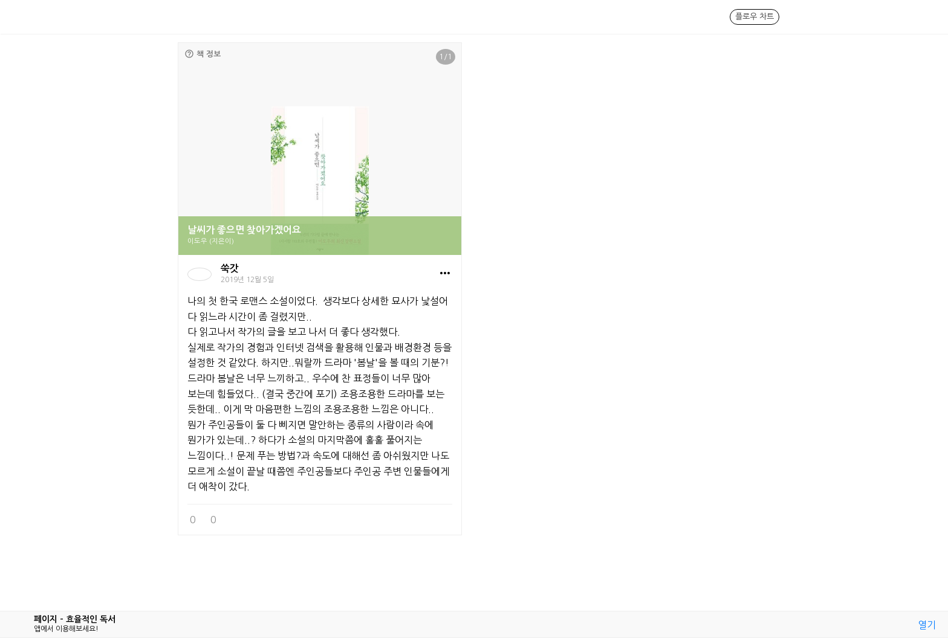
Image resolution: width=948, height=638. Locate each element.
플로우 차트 (754, 17)
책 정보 (202, 54)
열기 (927, 625)
